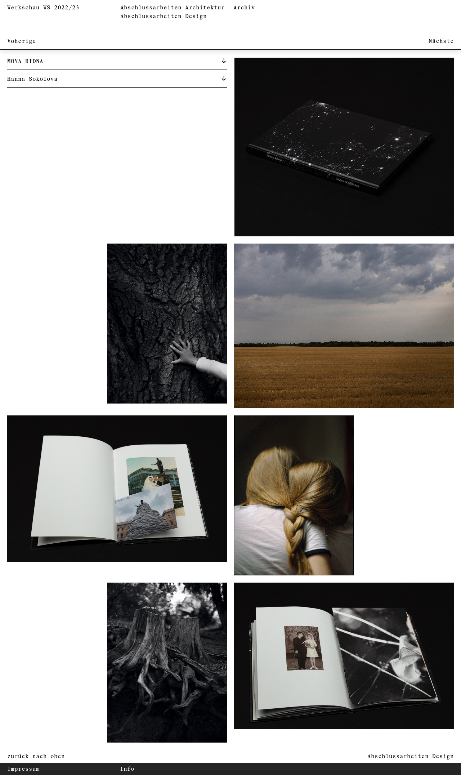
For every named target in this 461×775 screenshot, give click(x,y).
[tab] (117, 61)
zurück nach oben (36, 756)
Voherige (21, 41)
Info (127, 769)
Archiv (244, 7)
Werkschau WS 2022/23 (43, 7)
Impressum (23, 769)
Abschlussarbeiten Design (163, 16)
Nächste (441, 41)
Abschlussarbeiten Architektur (172, 7)
